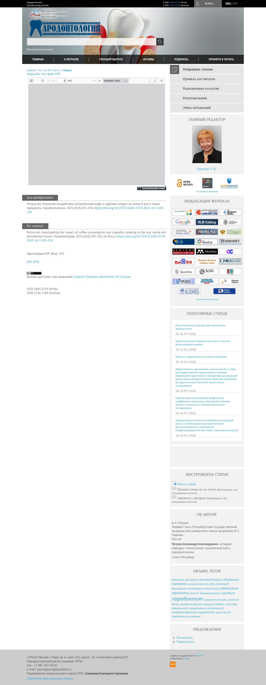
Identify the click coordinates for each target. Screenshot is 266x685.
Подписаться (185, 642)
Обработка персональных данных (50, 678)
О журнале (71, 59)
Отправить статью (198, 69)
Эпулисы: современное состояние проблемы (201, 356)
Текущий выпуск (111, 59)
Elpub (185, 658)
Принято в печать (221, 59)
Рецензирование (195, 98)
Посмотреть (185, 638)
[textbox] (91, 41)
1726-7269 (174, 5)
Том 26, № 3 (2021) (49, 70)
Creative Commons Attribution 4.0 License (102, 277)
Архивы (148, 59)
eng (228, 3)
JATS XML (33, 262)
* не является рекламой (207, 191)
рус (235, 3)
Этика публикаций (197, 107)
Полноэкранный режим (148, 188)
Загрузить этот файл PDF (44, 74)
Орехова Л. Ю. (207, 169)
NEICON (199, 655)
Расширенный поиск (40, 49)
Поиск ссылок (186, 484)
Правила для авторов (199, 79)
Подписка (181, 59)
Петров (67, 70)
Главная (38, 59)
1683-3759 (174, 2)
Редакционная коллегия (201, 88)
